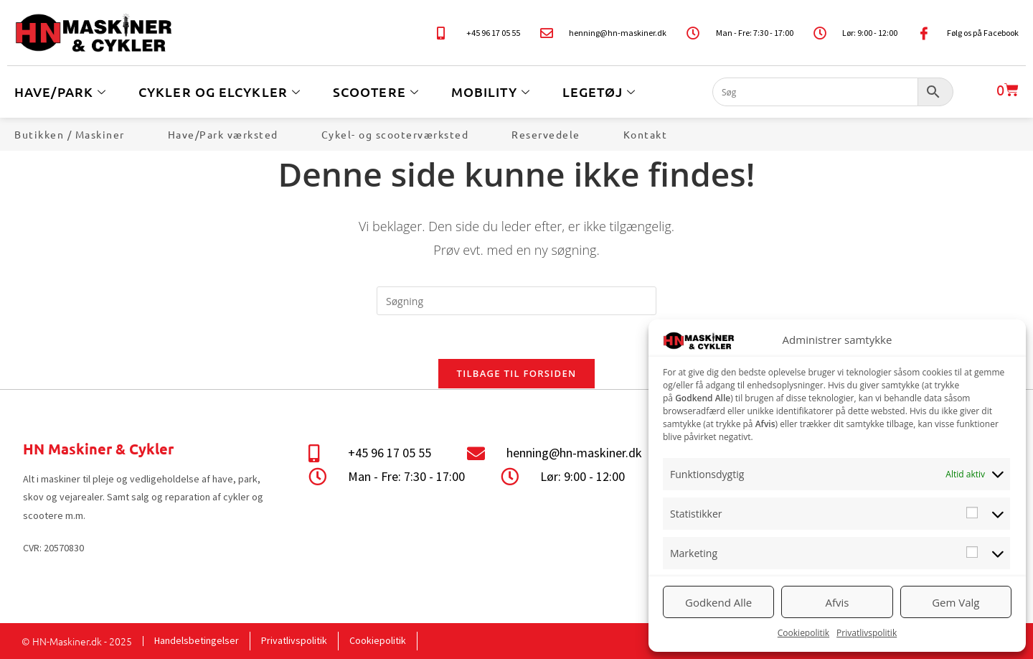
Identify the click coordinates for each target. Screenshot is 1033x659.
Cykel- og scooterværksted (395, 134)
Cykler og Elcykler (221, 91)
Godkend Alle (718, 602)
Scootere (378, 91)
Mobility (492, 91)
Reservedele (545, 134)
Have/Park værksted (223, 134)
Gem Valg (955, 602)
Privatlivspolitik (866, 633)
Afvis (837, 602)
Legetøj (601, 91)
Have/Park (62, 91)
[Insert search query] (516, 300)
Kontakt (645, 134)
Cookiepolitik (803, 633)
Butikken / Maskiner (69, 134)
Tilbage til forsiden (517, 373)
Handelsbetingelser (196, 640)
